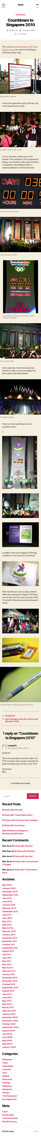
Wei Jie (14, 30)
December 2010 (9, 977)
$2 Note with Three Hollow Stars (17, 815)
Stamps (6, 1092)
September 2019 (10, 895)
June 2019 (7, 901)
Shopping (6, 1086)
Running (6, 1083)
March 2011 (7, 968)
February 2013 (9, 908)
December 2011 (9, 938)
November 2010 (9, 981)
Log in (5, 1111)
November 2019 (9, 891)
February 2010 (9, 1011)
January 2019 (8, 905)
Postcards (7, 1079)
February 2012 (9, 931)
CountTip (6, 1069)
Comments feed (9, 1118)
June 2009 (7, 1037)
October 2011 (8, 944)
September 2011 (10, 948)
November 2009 (10, 1021)
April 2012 (7, 925)
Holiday (5, 1076)
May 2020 (7, 885)
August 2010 (8, 991)
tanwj (20, 5)
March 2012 (7, 928)
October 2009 (9, 1024)
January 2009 (9, 1047)
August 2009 (8, 1030)
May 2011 (6, 961)
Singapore (20, 15)
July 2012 (6, 915)
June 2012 (7, 918)
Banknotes (7, 1059)
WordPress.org (9, 1121)
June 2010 (7, 997)
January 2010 (8, 1014)
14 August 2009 (28, 30)
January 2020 (9, 888)
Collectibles (7, 1066)
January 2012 (8, 934)
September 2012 (10, 911)
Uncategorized (9, 1099)
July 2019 (6, 898)
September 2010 (10, 987)
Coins (5, 1063)
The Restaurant (9, 1096)
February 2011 (9, 971)
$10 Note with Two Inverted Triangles (20, 820)
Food (4, 1073)
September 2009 (10, 1027)
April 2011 (7, 964)
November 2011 (9, 941)
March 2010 (8, 1007)
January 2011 (8, 974)
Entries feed (8, 1115)
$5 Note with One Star (12, 810)
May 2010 (7, 1001)
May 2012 (6, 921)
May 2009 (7, 1040)
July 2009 (7, 1034)
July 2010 (7, 994)
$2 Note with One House (13, 825)
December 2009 (10, 1017)
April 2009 (7, 1044)
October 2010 (8, 984)
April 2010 (7, 1004)
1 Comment (22, 34)
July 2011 (6, 954)
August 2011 (8, 951)
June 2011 (7, 958)
